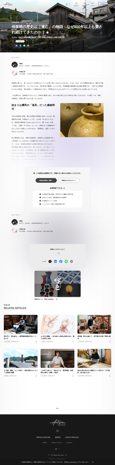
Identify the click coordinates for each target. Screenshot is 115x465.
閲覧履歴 (84, 4)
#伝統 (39, 37)
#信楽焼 (33, 37)
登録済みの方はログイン (68, 180)
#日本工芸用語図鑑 (24, 37)
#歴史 (43, 37)
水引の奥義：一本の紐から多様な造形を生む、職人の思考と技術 (36, 74)
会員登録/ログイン (105, 4)
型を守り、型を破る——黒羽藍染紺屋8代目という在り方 (34, 65)
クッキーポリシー (74, 462)
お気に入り (76, 4)
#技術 (55, 37)
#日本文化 (49, 37)
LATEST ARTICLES (72, 437)
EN (69, 4)
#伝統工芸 (61, 37)
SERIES (58, 437)
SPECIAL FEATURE (43, 437)
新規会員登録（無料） (46, 180)
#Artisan (14, 37)
